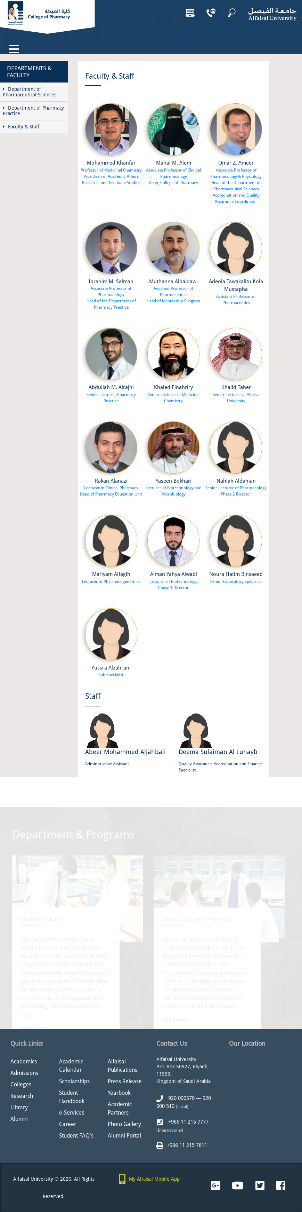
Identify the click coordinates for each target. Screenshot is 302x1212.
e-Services (71, 1112)
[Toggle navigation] (14, 49)
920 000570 (181, 1098)
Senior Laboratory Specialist (236, 581)
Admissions (24, 1073)
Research (21, 1096)
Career (67, 1124)
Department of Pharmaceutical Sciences (29, 91)
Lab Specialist (111, 674)
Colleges (20, 1084)
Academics (23, 1061)
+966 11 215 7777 (188, 1122)
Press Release (125, 1081)
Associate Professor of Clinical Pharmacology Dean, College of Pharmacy (173, 176)
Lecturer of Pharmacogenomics (111, 581)
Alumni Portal (124, 1135)
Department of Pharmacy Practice (33, 110)
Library (19, 1107)
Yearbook (119, 1093)
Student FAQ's (76, 1135)
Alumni (19, 1119)
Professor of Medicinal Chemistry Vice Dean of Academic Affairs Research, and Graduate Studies (111, 176)
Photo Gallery (124, 1124)
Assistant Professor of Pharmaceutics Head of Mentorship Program (174, 294)
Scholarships (74, 1081)
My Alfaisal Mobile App (154, 1179)
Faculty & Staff (21, 126)
